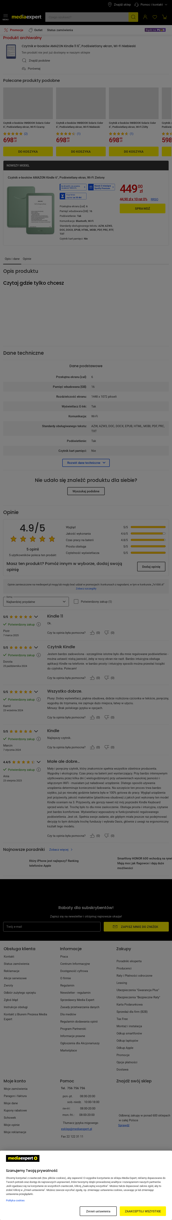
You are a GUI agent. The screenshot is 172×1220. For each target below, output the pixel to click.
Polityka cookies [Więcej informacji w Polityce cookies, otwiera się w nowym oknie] (15, 1200)
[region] (86, 1185)
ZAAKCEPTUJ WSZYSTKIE (143, 1211)
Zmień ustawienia (98, 1211)
